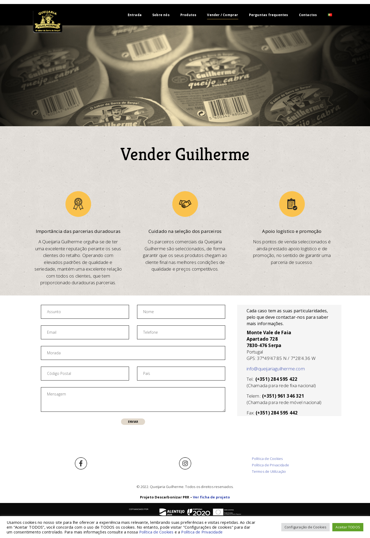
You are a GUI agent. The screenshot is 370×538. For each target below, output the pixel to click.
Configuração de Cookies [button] (306, 527)
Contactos (308, 15)
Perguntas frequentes (268, 15)
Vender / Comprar (222, 15)
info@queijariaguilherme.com (276, 369)
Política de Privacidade (270, 465)
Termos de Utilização (269, 471)
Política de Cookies (267, 458)
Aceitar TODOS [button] (348, 527)
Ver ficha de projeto (211, 497)
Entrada (135, 15)
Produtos (188, 15)
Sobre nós (161, 15)
